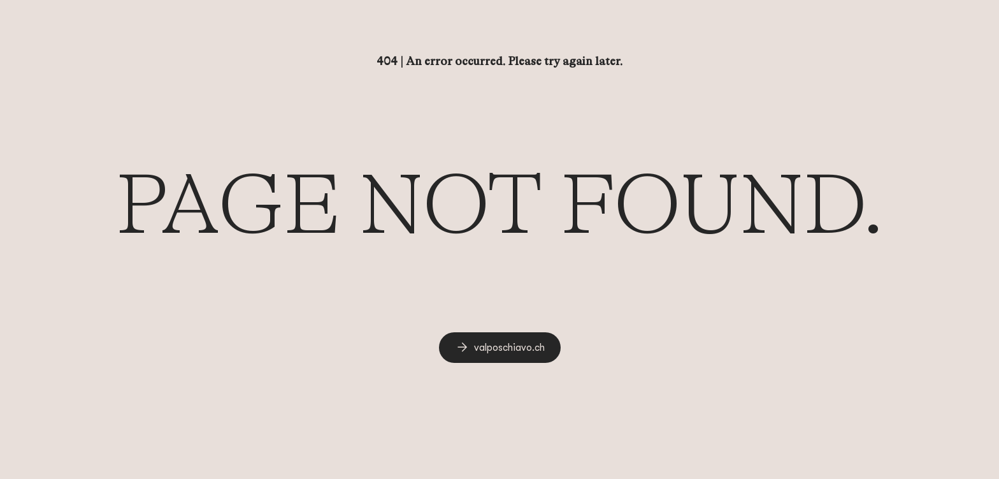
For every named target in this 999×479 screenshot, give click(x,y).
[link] (500, 347)
